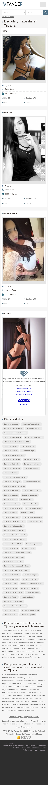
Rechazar (24, 404)
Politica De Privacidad (23, 391)
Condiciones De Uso (24, 388)
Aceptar (24, 400)
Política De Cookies (24, 394)
